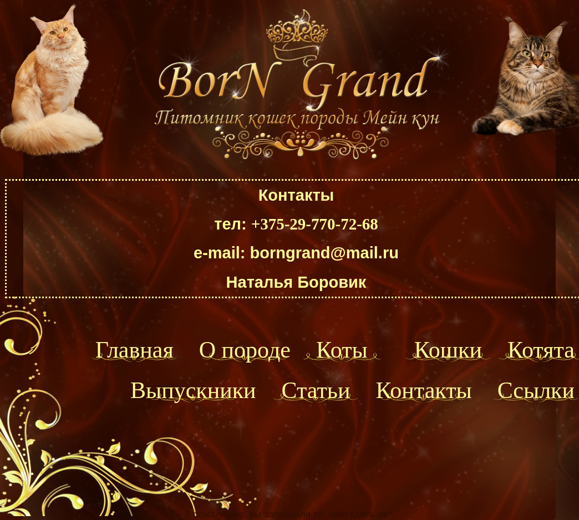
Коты (342, 350)
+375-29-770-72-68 (314, 224)
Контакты (423, 390)
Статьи (316, 390)
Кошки (448, 350)
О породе (245, 350)
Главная (134, 350)
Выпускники (193, 390)
